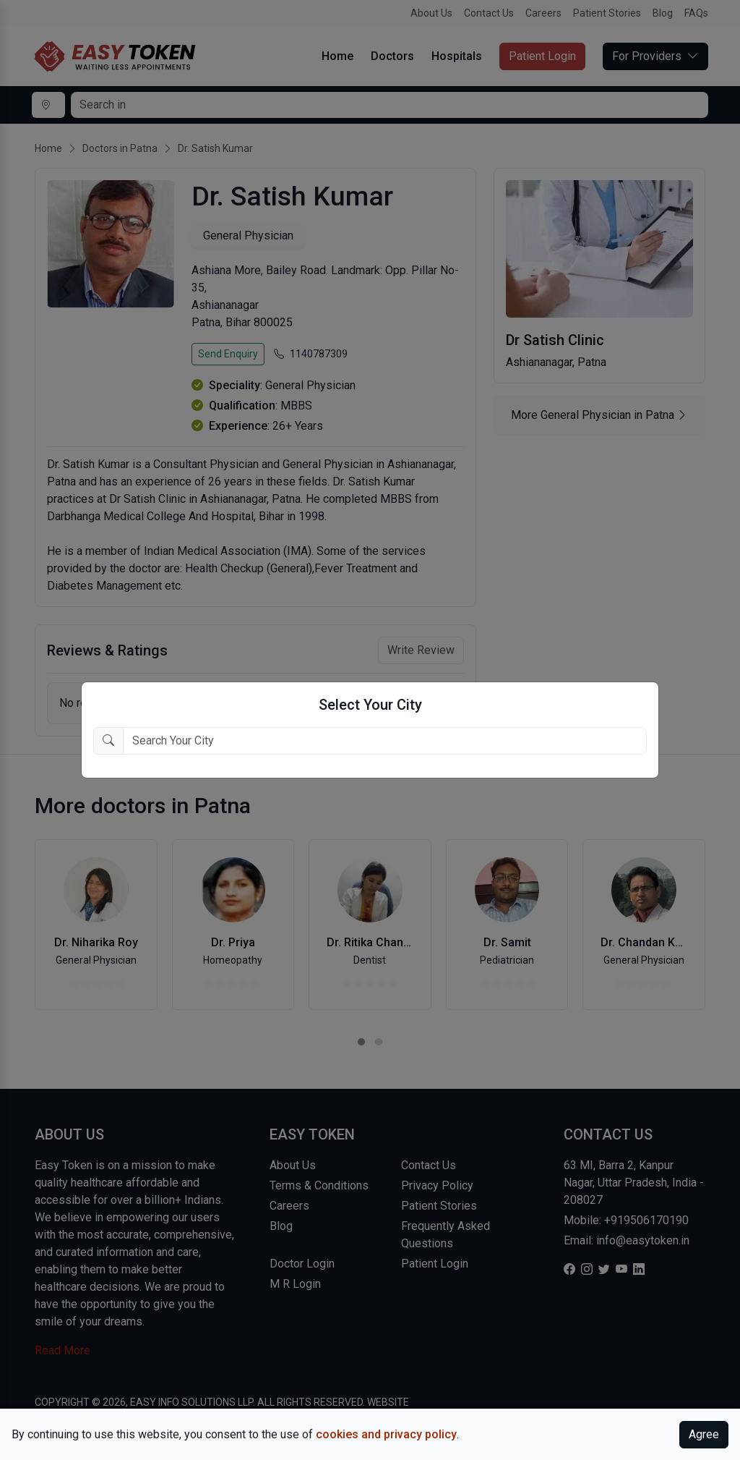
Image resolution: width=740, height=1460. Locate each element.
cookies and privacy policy (386, 1434)
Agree (704, 1434)
